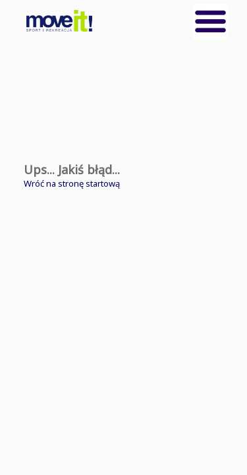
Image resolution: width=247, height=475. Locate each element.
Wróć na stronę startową (72, 183)
